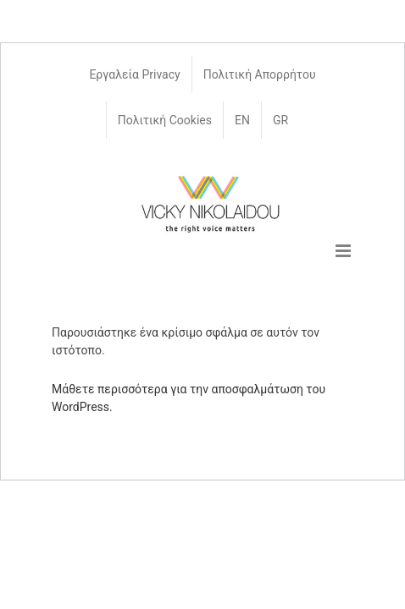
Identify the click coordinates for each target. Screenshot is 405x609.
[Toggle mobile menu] (344, 251)
